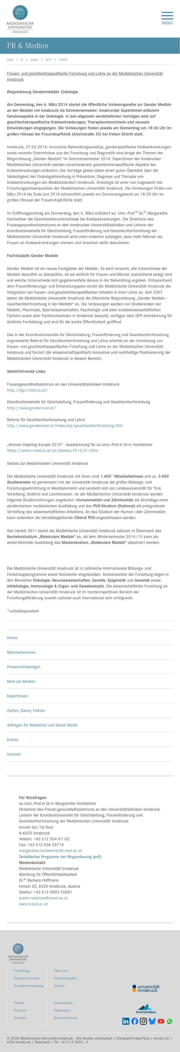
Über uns (61, 970)
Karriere (20, 1010)
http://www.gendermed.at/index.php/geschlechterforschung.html (65, 425)
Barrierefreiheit (65, 1017)
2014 (48, 59)
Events (13, 739)
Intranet (14, 754)
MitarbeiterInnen (21, 652)
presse (34, 59)
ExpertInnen (17, 696)
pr (22, 59)
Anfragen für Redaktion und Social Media (42, 725)
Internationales (65, 977)
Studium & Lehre (26, 977)
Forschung (22, 970)
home (10, 59)
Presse (19, 1002)
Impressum (62, 1010)
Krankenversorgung (28, 985)
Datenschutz (63, 1002)
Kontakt (20, 1017)
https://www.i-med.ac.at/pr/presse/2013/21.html (52, 450)
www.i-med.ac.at (33, 903)
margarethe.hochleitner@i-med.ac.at (50, 850)
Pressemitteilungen (23, 666)
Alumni (59, 985)
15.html (63, 59)
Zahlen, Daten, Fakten (26, 710)
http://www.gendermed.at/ (31, 408)
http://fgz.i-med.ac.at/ (27, 390)
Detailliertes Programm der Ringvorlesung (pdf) (60, 856)
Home (12, 637)
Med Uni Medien (21, 681)
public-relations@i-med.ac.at (43, 898)
